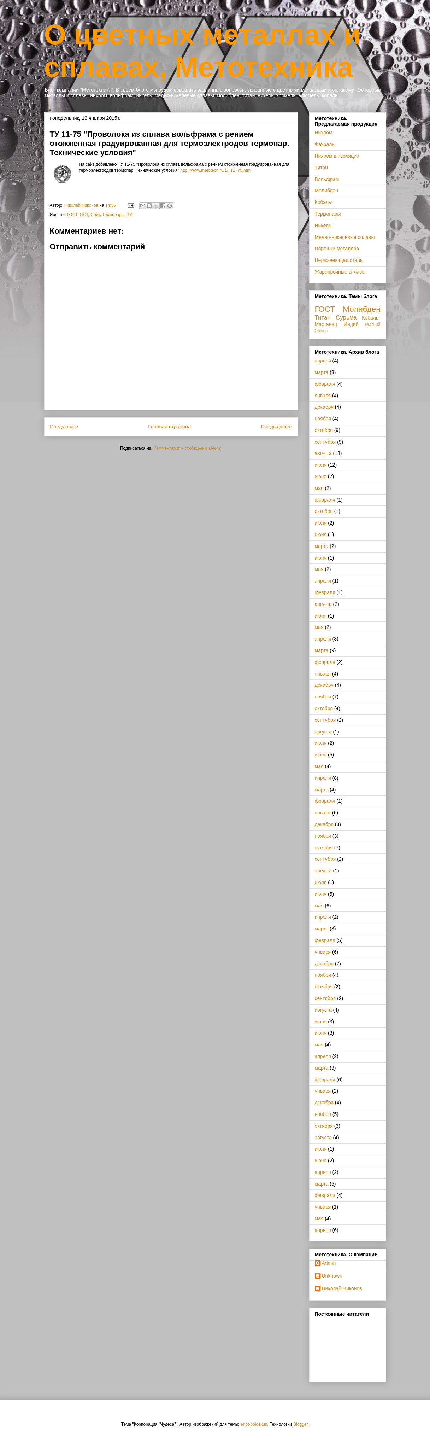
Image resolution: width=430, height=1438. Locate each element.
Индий (351, 324)
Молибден (326, 190)
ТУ (129, 214)
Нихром (323, 132)
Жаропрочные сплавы (340, 272)
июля (321, 465)
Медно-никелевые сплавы (345, 237)
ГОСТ (72, 214)
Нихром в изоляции (337, 156)
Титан (321, 167)
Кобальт (324, 202)
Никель (323, 225)
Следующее (64, 426)
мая (319, 488)
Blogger (300, 1424)
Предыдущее (276, 426)
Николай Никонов (342, 1288)
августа (323, 453)
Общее (321, 330)
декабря (324, 407)
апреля (323, 360)
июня (321, 476)
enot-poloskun (254, 1424)
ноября (323, 418)
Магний (372, 324)
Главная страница (169, 426)
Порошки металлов (337, 248)
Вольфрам (327, 179)
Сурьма (346, 317)
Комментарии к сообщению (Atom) (188, 448)
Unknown (332, 1276)
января (323, 395)
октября (324, 430)
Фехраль (325, 144)
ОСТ (84, 214)
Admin (329, 1263)
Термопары (113, 214)
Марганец (326, 324)
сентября (325, 442)
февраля (325, 384)
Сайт (95, 214)
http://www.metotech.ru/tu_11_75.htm (215, 170)
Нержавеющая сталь (339, 260)
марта (322, 372)
